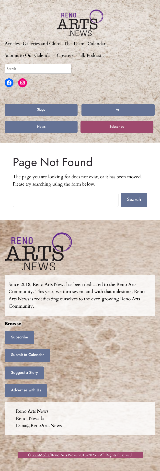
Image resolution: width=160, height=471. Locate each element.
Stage (41, 109)
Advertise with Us (26, 390)
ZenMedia (40, 455)
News (41, 126)
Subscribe (117, 126)
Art (118, 109)
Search (134, 199)
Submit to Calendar (27, 354)
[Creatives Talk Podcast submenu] (104, 55)
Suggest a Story (24, 372)
